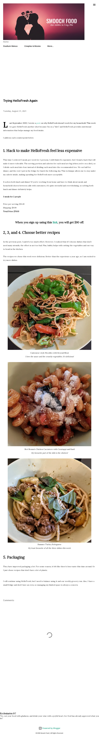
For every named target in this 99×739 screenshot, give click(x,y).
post (38, 123)
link (55, 222)
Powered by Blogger (49, 728)
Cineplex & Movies (32, 46)
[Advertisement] (49, 72)
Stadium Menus (10, 46)
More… (50, 46)
